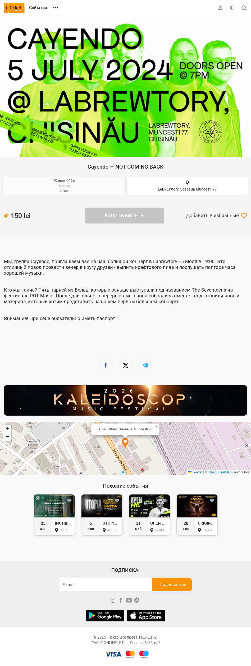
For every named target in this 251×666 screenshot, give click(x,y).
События (38, 7)
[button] (125, 443)
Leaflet (195, 472)
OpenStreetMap (219, 472)
